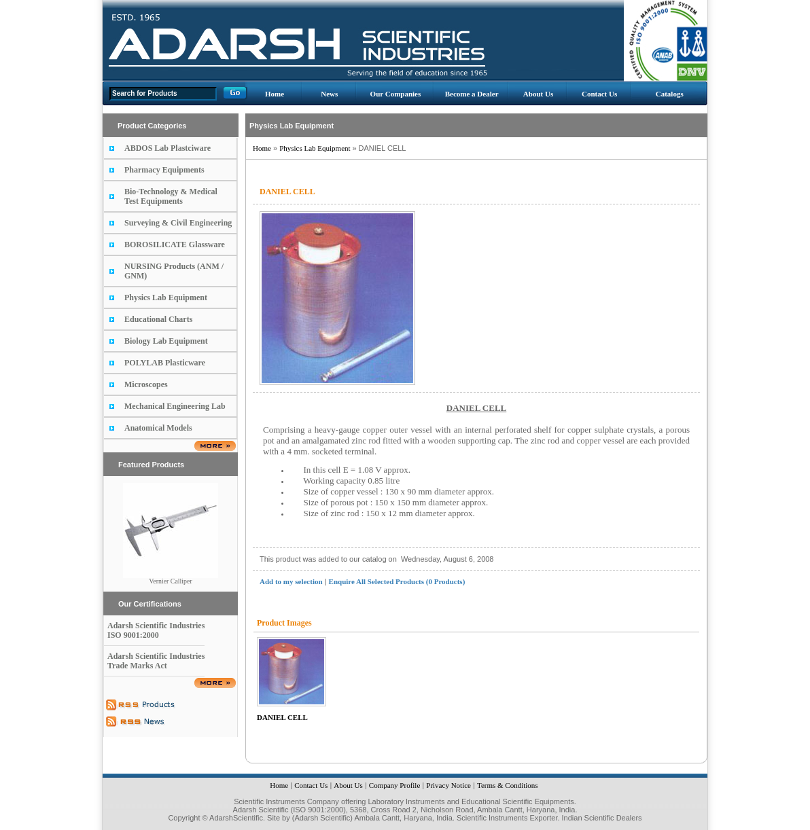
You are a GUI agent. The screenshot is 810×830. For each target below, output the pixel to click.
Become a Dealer (472, 94)
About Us (538, 94)
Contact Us (599, 94)
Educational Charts (158, 319)
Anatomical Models (158, 428)
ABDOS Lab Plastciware (167, 148)
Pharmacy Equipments (164, 170)
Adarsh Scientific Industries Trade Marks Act (156, 660)
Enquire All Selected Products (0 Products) (397, 581)
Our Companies (395, 94)
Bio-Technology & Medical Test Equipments (170, 196)
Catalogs (670, 94)
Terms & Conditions (507, 785)
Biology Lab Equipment (166, 341)
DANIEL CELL (282, 717)
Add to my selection (291, 581)
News (329, 94)
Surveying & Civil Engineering (178, 223)
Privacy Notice (448, 785)
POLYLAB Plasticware (164, 362)
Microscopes (146, 384)
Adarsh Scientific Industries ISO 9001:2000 (156, 630)
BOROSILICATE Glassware (174, 244)
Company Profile (394, 785)
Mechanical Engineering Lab (175, 406)
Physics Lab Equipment (165, 297)
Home (274, 94)
